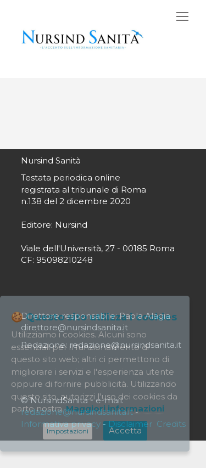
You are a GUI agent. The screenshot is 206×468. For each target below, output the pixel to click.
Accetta (125, 430)
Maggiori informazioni (115, 408)
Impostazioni (67, 431)
